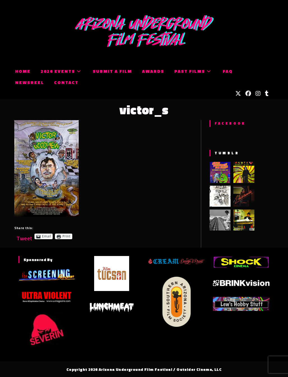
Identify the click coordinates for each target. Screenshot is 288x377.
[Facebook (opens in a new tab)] (248, 93)
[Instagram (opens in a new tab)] (258, 93)
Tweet (24, 236)
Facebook (230, 123)
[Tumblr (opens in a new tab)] (267, 93)
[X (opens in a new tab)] (238, 93)
